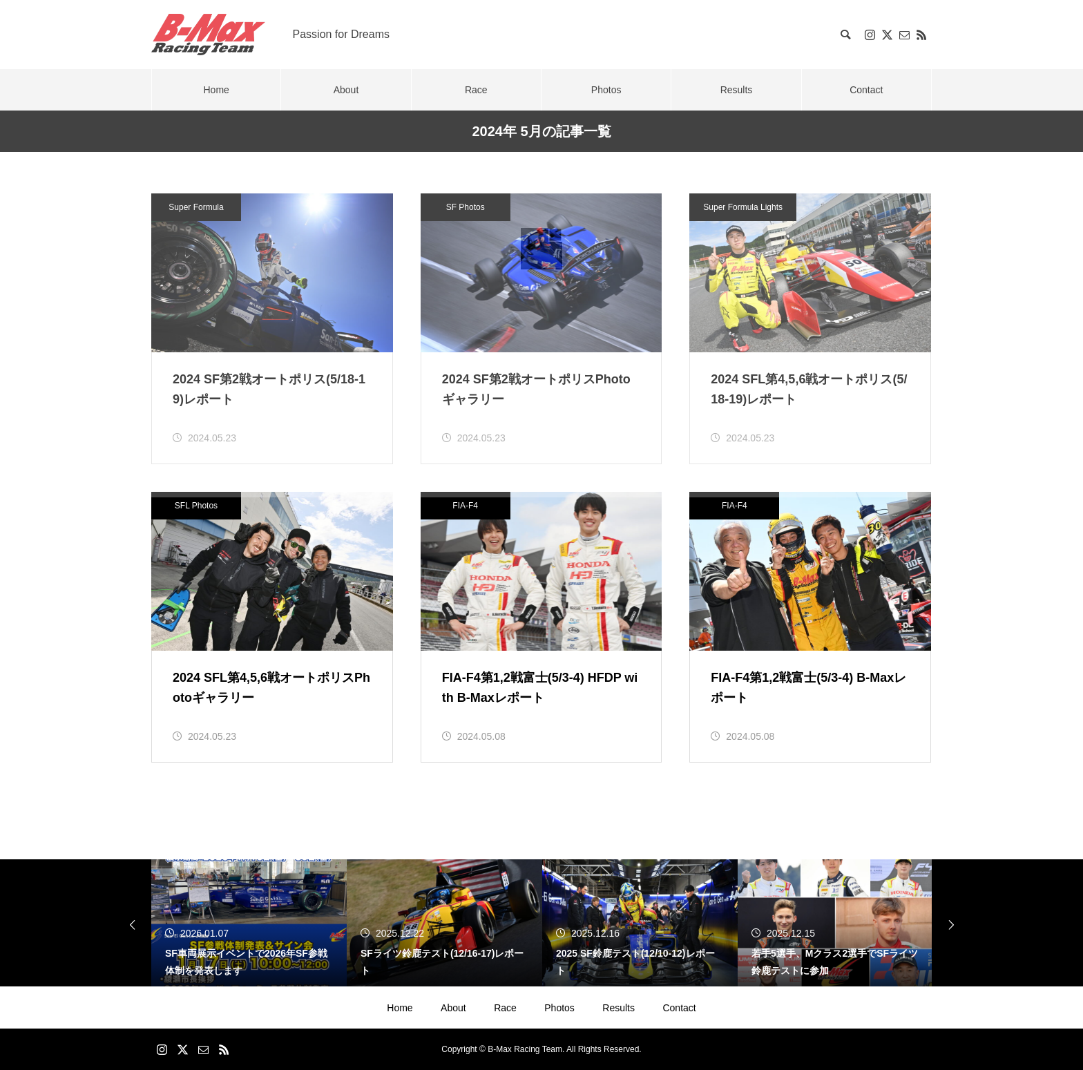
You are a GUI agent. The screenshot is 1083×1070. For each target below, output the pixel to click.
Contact (679, 1007)
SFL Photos (196, 505)
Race (505, 1007)
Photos (559, 1007)
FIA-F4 (465, 505)
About (453, 1007)
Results (618, 1007)
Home (399, 1007)
